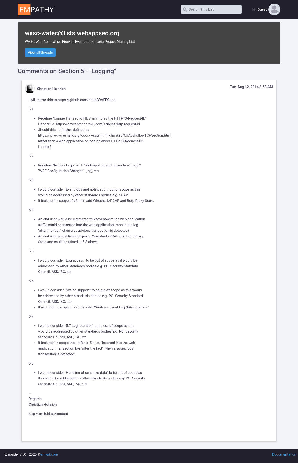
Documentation (284, 454)
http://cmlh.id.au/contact (48, 414)
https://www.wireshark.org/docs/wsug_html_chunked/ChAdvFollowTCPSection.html (104, 135)
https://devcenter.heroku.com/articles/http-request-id (98, 124)
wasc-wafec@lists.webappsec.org (72, 33)
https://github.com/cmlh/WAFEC (84, 100)
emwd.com (49, 454)
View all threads (40, 52)
